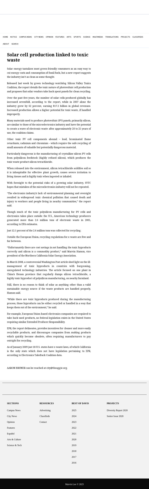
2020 (74, 438)
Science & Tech (14, 444)
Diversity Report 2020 (117, 409)
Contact (43, 421)
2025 (74, 409)
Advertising (45, 409)
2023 (74, 421)
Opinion (11, 421)
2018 (74, 450)
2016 (74, 461)
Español (11, 432)
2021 (74, 432)
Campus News (14, 409)
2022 (74, 426)
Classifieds (45, 415)
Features (11, 426)
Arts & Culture (14, 438)
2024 (74, 415)
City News (12, 415)
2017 (74, 456)
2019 (74, 444)
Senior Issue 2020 (115, 415)
